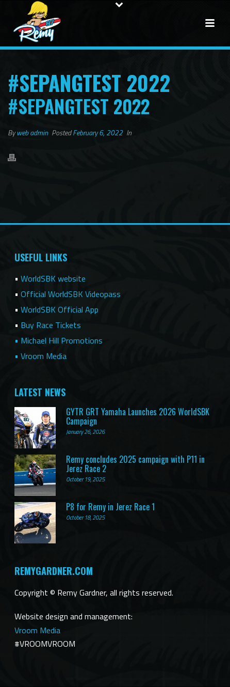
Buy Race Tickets (51, 325)
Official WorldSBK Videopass (71, 294)
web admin (32, 132)
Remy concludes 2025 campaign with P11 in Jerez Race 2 (135, 464)
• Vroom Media (40, 356)
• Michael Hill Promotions (58, 340)
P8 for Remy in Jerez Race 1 (110, 506)
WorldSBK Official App (59, 309)
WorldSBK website (53, 278)
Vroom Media (37, 630)
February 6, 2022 (98, 132)
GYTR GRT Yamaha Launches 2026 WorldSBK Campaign (137, 416)
